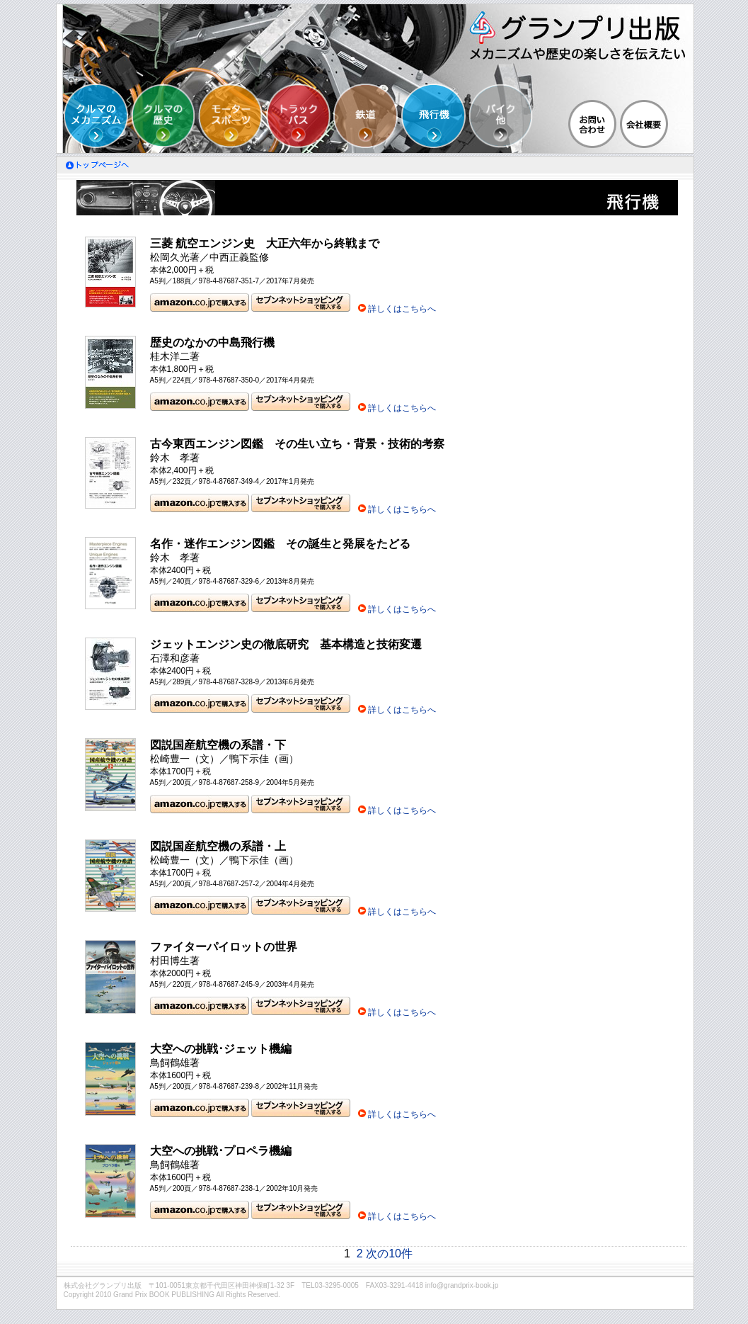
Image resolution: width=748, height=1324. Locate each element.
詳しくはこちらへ (402, 309)
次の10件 (389, 1253)
